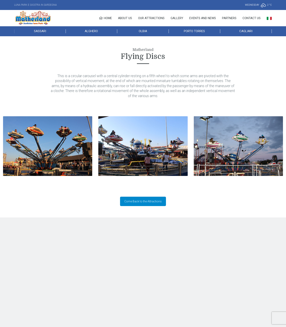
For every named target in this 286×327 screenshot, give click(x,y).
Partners (229, 18)
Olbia (143, 31)
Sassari (40, 31)
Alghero (91, 31)
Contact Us (252, 18)
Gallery (177, 18)
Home (105, 18)
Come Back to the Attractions (143, 201)
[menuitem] (269, 18)
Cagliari (245, 31)
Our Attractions (151, 18)
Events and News (202, 18)
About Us (125, 18)
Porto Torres (194, 31)
